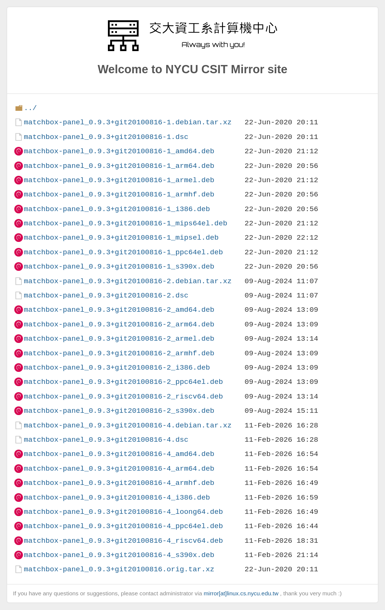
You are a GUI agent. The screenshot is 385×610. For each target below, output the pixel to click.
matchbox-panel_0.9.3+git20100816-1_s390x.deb (119, 266)
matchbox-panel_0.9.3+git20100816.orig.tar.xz (119, 569)
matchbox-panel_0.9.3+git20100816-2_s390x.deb (119, 411)
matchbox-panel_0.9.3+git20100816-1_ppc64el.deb (123, 252)
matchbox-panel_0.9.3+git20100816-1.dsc (106, 137)
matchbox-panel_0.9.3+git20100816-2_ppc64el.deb (123, 382)
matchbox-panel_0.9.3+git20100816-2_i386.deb (117, 367)
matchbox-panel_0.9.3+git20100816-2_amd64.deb (119, 310)
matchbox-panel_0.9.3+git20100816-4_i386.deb (117, 497)
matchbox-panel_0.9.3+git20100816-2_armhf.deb (119, 353)
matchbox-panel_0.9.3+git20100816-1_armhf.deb (119, 194)
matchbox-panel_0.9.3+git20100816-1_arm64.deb (119, 166)
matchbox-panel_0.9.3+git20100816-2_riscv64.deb (123, 396)
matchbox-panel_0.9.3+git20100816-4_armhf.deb (119, 483)
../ (30, 108)
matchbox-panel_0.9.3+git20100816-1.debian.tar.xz (128, 122)
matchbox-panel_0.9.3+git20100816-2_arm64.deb (119, 324)
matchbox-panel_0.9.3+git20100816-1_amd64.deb (119, 151)
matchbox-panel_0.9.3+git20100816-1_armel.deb (119, 180)
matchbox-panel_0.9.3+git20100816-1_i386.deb (117, 209)
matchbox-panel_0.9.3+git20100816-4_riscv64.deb (123, 541)
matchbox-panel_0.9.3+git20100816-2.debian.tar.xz (128, 281)
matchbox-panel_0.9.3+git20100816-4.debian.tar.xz (128, 425)
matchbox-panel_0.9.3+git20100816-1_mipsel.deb (121, 238)
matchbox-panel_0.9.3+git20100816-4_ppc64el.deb (123, 526)
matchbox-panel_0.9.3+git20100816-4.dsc (106, 440)
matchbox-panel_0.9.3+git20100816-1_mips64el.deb (125, 223)
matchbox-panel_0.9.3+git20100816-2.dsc (106, 295)
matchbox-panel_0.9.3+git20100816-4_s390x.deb (119, 555)
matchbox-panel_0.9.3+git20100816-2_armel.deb (119, 339)
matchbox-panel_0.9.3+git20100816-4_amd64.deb (119, 454)
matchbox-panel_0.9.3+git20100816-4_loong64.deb (123, 512)
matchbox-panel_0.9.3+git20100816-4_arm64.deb (119, 469)
